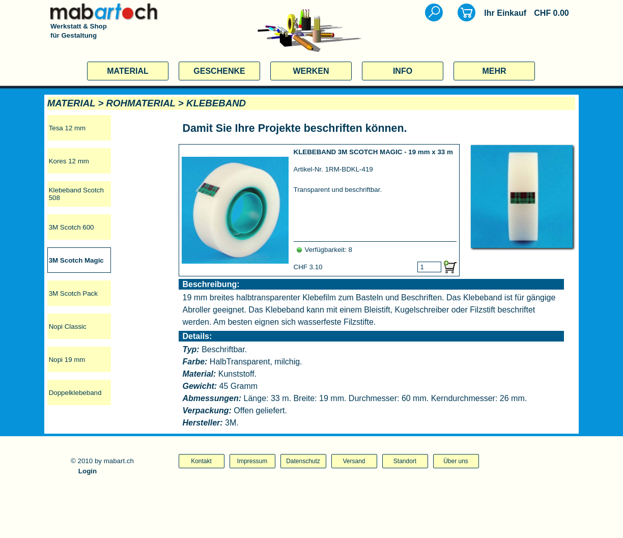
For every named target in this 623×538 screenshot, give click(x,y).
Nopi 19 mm (67, 359)
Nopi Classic (68, 326)
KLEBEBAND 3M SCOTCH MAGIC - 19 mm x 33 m (373, 152)
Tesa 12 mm (67, 128)
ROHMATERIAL (141, 103)
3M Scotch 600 (71, 227)
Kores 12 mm (69, 161)
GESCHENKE (219, 71)
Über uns (455, 461)
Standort (404, 461)
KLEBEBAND (216, 103)
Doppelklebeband (75, 393)
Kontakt (201, 461)
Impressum (252, 461)
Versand (354, 461)
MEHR (494, 71)
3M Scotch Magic (76, 260)
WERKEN (311, 71)
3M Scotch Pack (73, 293)
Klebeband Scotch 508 (76, 194)
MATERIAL (127, 71)
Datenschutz (303, 461)
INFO (402, 71)
